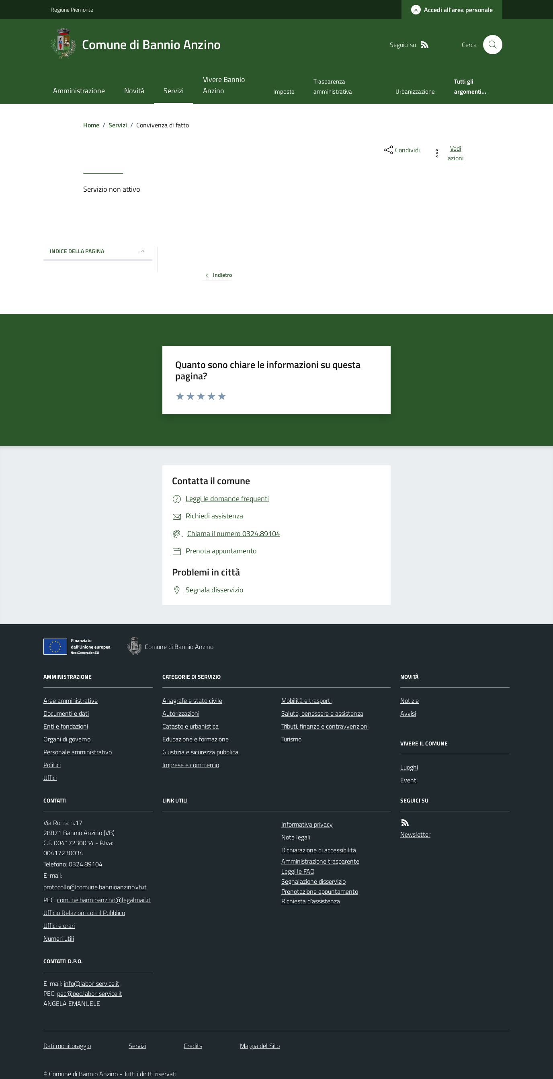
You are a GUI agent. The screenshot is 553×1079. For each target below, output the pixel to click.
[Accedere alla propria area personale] (451, 9)
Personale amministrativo (77, 752)
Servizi (174, 90)
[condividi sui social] (401, 149)
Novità (134, 90)
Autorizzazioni (180, 713)
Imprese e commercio (190, 765)
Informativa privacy (307, 824)
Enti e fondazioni (65, 726)
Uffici (50, 777)
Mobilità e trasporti (306, 700)
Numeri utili (58, 938)
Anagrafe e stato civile (192, 700)
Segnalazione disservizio (313, 881)
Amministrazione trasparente (320, 861)
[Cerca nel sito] (489, 44)
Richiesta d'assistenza (310, 901)
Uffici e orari (59, 925)
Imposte (284, 91)
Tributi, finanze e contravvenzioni (325, 726)
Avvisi (408, 713)
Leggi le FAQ (298, 871)
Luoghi (409, 767)
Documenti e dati (66, 713)
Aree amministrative (70, 700)
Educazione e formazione (195, 739)
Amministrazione (79, 90)
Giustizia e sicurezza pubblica (200, 752)
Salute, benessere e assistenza (322, 713)
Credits (193, 1045)
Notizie (409, 700)
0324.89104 (85, 864)
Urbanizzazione (415, 91)
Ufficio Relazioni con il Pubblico (84, 912)
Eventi (409, 780)
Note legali (295, 837)
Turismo (291, 739)
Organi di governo (66, 739)
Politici (52, 765)
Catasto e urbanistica (190, 726)
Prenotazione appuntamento (319, 891)
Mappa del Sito (260, 1045)
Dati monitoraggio (67, 1045)
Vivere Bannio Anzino (224, 85)
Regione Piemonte (72, 9)
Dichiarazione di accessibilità (318, 850)
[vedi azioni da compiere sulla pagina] (450, 153)
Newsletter (415, 834)
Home (91, 125)
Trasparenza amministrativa (332, 86)
